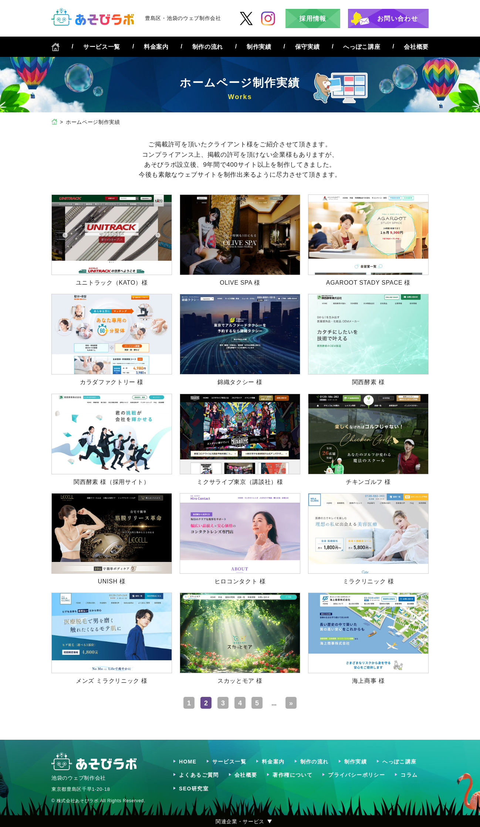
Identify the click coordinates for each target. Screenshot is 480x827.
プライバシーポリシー (356, 775)
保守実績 (307, 47)
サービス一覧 (101, 47)
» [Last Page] (291, 703)
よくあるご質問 (199, 775)
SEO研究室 (194, 789)
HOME (188, 762)
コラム (409, 775)
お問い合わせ (397, 18)
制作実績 (259, 47)
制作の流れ (207, 47)
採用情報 (312, 18)
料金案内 (156, 47)
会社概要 (416, 47)
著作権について (292, 775)
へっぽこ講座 (361, 47)
